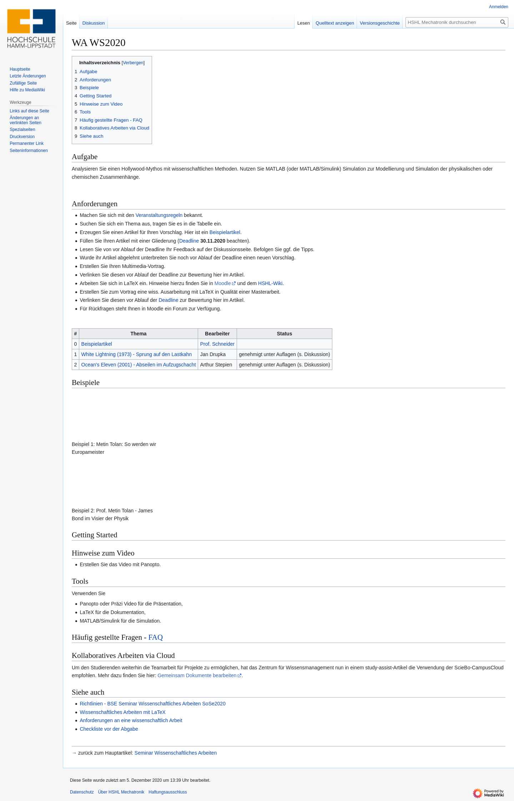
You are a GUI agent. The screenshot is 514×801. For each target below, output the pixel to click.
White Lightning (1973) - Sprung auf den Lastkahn (136, 354)
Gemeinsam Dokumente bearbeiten (196, 675)
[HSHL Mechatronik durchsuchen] (456, 22)
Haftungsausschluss (167, 792)
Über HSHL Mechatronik (121, 792)
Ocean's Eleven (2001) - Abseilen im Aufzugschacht (138, 364)
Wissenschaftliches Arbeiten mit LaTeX (122, 712)
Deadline (189, 241)
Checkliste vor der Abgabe (109, 729)
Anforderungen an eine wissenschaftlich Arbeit (131, 720)
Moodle (223, 283)
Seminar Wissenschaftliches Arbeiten (176, 753)
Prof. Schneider (217, 344)
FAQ (155, 637)
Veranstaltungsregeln (159, 215)
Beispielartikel (225, 232)
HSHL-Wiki (270, 283)
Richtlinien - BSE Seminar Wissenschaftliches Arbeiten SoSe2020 (153, 703)
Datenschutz (82, 792)
